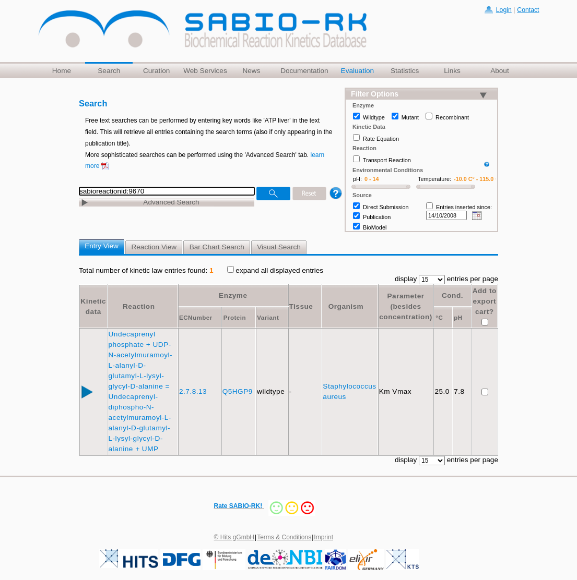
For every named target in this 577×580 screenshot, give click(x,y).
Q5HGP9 (238, 391)
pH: (357, 179)
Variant (268, 318)
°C (439, 318)
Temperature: (434, 179)
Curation (156, 71)
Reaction (139, 306)
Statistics (405, 71)
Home (61, 71)
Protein (234, 318)
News (251, 71)
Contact (528, 10)
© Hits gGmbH (234, 537)
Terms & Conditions (284, 537)
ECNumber (196, 318)
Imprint (323, 537)
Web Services (205, 71)
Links (452, 71)
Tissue (301, 306)
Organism (345, 306)
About (499, 71)
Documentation (304, 71)
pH (458, 318)
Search (109, 71)
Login (504, 10)
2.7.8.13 (194, 391)
